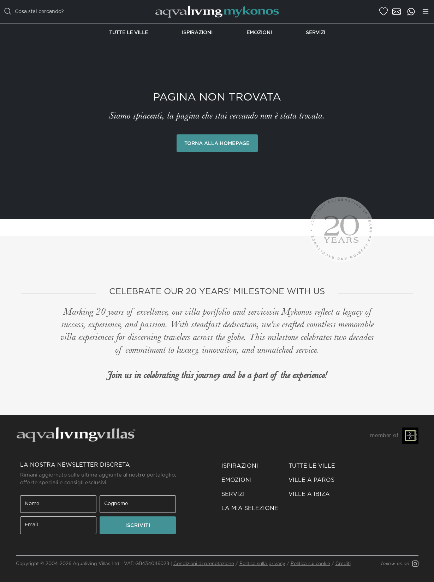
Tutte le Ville (128, 32)
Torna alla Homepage (217, 143)
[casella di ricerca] (75, 11)
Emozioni (259, 32)
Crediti (343, 564)
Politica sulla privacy (262, 564)
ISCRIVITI (137, 525)
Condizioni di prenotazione (203, 564)
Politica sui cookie (310, 564)
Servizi (315, 32)
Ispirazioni (197, 32)
